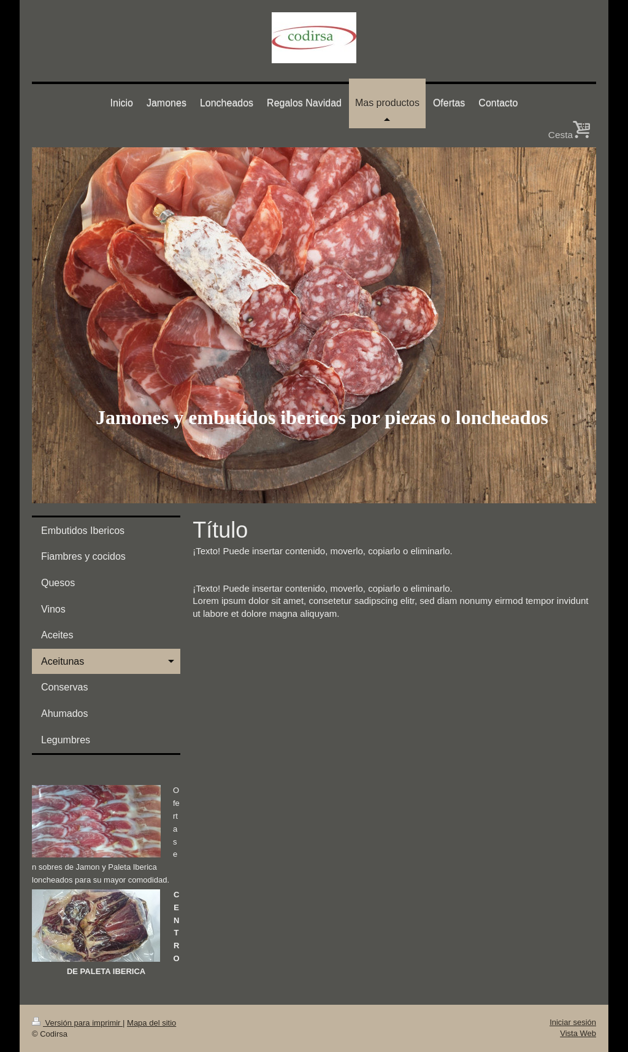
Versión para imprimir (77, 1022)
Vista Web (578, 1033)
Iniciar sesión (573, 1022)
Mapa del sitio (151, 1022)
